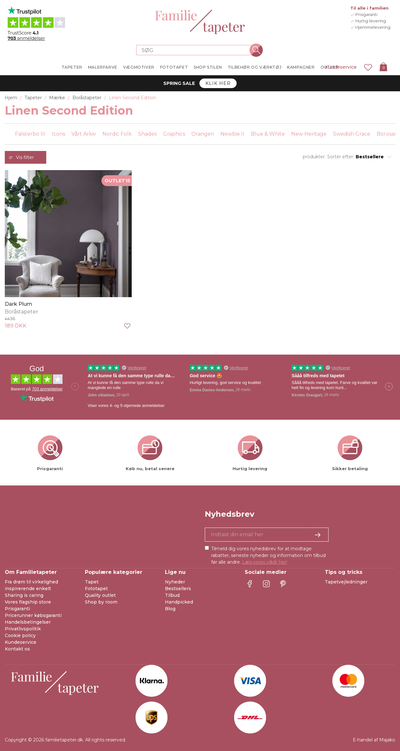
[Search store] (196, 50)
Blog (170, 609)
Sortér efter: (340, 157)
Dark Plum (18, 304)
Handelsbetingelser (28, 622)
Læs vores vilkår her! (264, 562)
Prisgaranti (17, 609)
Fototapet (96, 588)
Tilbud (172, 595)
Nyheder (175, 582)
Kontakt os (17, 649)
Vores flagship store (28, 602)
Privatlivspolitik (23, 629)
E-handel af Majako (374, 740)
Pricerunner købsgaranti (33, 615)
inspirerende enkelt (28, 588)
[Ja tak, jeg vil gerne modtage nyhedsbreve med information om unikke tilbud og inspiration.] (267, 535)
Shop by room (101, 602)
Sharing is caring (24, 595)
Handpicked (179, 602)
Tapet (92, 582)
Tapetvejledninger (346, 582)
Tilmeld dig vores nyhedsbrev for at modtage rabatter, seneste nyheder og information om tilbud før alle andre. (268, 555)
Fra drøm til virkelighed (31, 582)
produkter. (314, 157)
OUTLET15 (117, 181)
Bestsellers (178, 588)
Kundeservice (341, 67)
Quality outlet (100, 595)
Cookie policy (20, 635)
